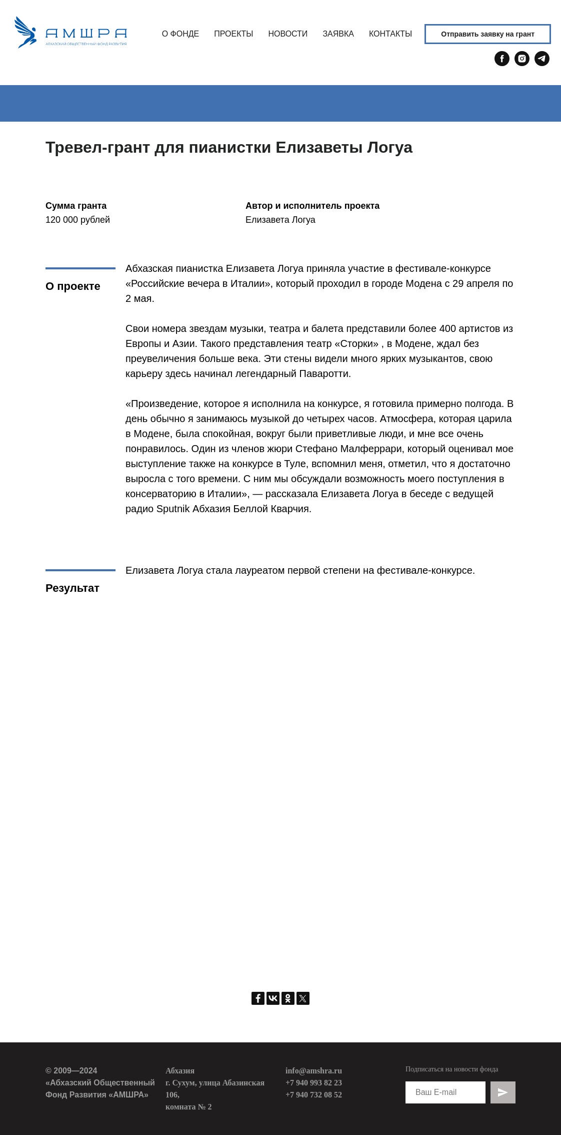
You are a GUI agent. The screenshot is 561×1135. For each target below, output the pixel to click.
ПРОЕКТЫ (233, 34)
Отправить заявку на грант (487, 34)
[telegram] (542, 63)
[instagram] (522, 63)
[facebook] (502, 63)
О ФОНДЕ (181, 34)
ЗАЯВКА (338, 34)
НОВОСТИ (288, 34)
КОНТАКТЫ (390, 34)
